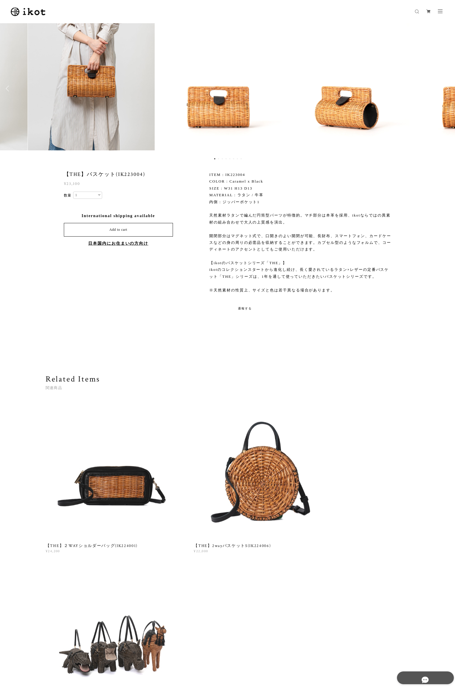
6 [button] (233, 158)
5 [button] (229, 158)
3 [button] (222, 158)
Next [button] (446, 88)
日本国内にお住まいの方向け (118, 243)
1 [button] (214, 158)
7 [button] (237, 158)
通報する (245, 308)
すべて (64, 572)
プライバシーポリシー (89, 653)
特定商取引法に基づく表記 (134, 653)
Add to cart (118, 230)
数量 (68, 195)
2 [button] (218, 158)
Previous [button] (9, 88)
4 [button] (226, 158)
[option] (227, 88)
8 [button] (241, 158)
